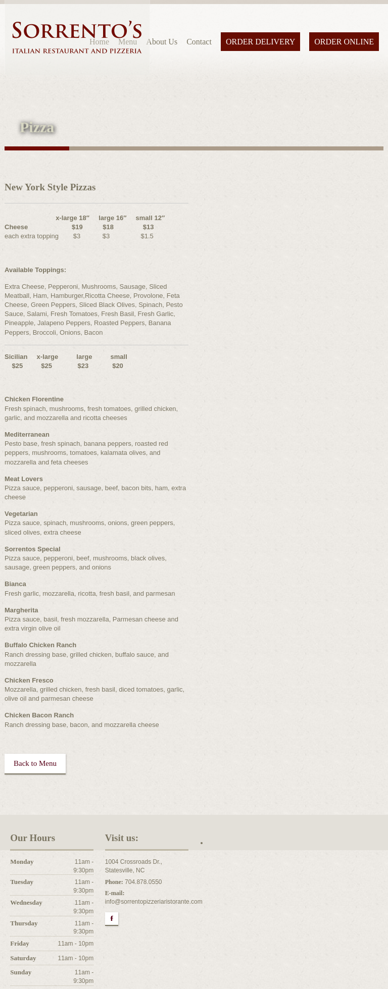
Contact (199, 41)
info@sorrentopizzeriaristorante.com (154, 901)
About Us (161, 41)
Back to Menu (35, 763)
